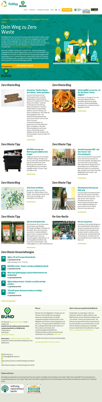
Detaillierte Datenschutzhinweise (19, 338)
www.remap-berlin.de (17, 322)
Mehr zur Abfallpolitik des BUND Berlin (81, 330)
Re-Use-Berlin (60, 216)
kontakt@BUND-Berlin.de (10, 356)
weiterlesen (31, 140)
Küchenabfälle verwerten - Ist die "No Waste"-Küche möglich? (89, 92)
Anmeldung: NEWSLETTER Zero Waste (47, 342)
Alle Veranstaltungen (9, 301)
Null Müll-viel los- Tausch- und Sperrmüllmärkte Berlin (27, 266)
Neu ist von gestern (85, 222)
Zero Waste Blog (10, 85)
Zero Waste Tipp (10, 144)
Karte (26, 10)
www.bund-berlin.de (7, 335)
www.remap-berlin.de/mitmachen (21, 47)
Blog (52, 10)
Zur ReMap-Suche (25, 66)
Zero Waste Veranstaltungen (17, 252)
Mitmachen (67, 10)
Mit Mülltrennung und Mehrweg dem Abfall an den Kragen (37, 151)
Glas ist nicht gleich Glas (36, 222)
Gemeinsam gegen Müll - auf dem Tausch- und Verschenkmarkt (88, 151)
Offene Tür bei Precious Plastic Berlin (21, 257)
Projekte (32, 10)
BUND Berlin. (58, 334)
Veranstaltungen (43, 10)
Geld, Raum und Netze (35, 188)
